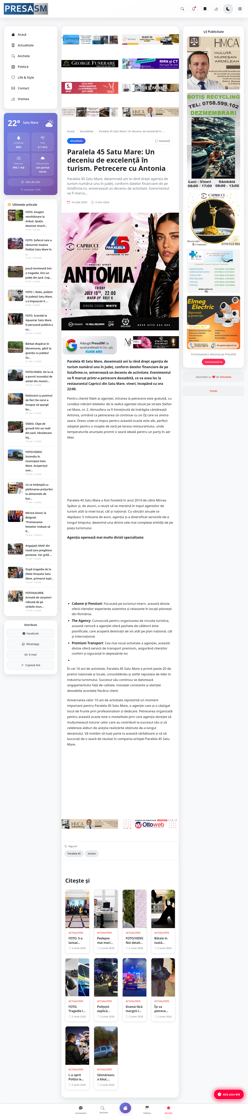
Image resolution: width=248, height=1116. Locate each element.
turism (92, 853)
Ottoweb (225, 377)
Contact (20, 88)
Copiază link (30, 665)
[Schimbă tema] (228, 9)
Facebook (31, 633)
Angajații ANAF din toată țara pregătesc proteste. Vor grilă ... (38, 550)
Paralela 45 (74, 853)
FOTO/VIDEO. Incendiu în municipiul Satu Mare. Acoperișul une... (36, 461)
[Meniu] (240, 9)
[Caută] (182, 9)
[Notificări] (193, 9)
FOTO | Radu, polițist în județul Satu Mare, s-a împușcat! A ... (39, 296)
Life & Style (22, 77)
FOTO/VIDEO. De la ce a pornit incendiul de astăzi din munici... (39, 376)
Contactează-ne (213, 362)
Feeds (213, 391)
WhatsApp (30, 644)
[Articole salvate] (205, 9)
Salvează (162, 141)
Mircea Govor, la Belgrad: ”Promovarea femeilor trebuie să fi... (37, 522)
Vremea (20, 99)
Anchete (20, 56)
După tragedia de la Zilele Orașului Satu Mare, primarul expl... (39, 573)
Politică (20, 66)
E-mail (31, 655)
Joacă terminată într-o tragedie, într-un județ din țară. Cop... (38, 273)
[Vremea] (216, 9)
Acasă (18, 34)
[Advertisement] (120, 471)
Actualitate (22, 45)
